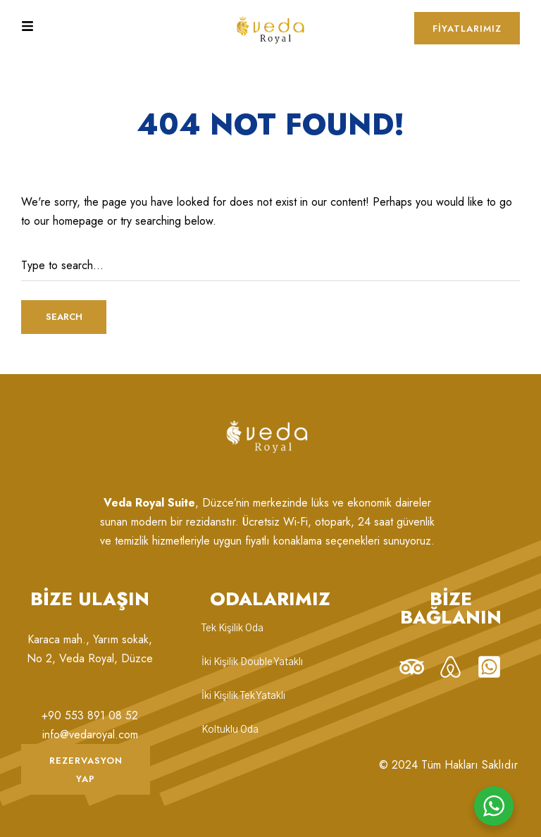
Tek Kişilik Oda (232, 628)
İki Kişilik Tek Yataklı (243, 696)
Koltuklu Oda (230, 730)
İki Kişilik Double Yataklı (252, 662)
